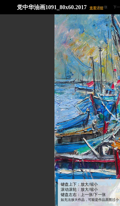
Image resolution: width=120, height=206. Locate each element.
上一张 (102, 7)
